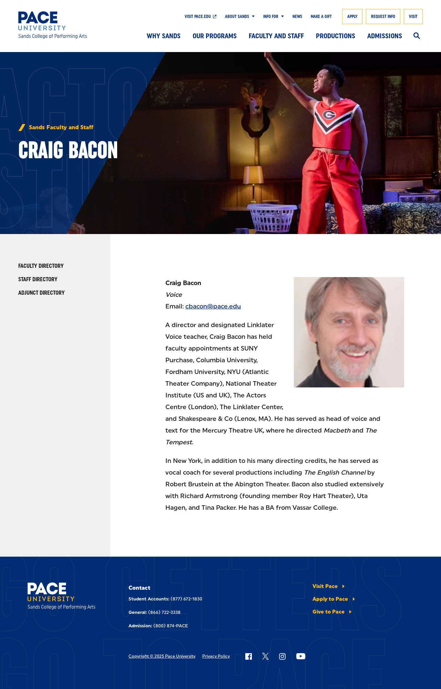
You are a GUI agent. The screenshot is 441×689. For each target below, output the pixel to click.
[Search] (417, 36)
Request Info (383, 16)
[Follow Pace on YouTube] (301, 656)
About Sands (237, 16)
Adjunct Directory (41, 293)
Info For (270, 16)
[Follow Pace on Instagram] (282, 656)
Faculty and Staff (276, 36)
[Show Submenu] (252, 16)
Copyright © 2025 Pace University (162, 656)
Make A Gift (321, 16)
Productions (335, 36)
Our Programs (215, 36)
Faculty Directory (41, 266)
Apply (352, 16)
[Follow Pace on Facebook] (248, 656)
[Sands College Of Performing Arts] (59, 25)
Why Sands (164, 36)
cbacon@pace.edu (213, 306)
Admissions (384, 36)
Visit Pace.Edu (198, 16)
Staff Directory (38, 279)
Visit (413, 16)
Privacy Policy (216, 656)
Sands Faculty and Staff (61, 127)
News (297, 16)
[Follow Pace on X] (265, 656)
